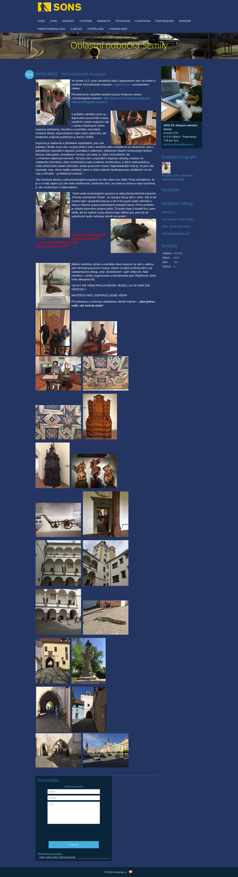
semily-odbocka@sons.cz (178, 144)
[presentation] (74, 831)
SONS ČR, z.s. (169, 212)
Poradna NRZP (118, 29)
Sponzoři (185, 21)
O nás (53, 21)
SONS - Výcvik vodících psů (176, 226)
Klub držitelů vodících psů (175, 233)
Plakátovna (142, 21)
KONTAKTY (68, 21)
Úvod (41, 21)
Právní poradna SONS (51, 29)
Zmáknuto (103, 21)
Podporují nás (164, 21)
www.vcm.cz (122, 84)
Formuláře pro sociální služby (177, 219)
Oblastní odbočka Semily (119, 45)
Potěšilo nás (95, 29)
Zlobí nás (76, 29)
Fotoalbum (123, 21)
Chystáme (86, 21)
